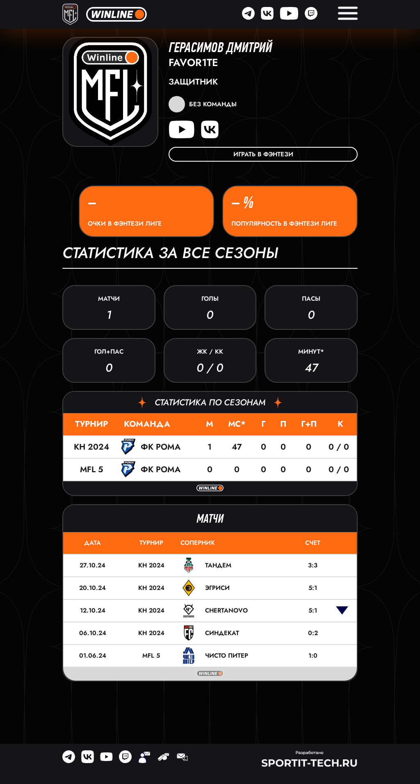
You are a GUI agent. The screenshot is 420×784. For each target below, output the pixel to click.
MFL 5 (91, 469)
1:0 (312, 655)
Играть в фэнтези (263, 154)
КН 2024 (91, 447)
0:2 (313, 633)
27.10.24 (92, 565)
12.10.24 (92, 610)
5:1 (312, 587)
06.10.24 (92, 633)
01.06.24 (92, 655)
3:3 (312, 565)
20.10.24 (92, 587)
